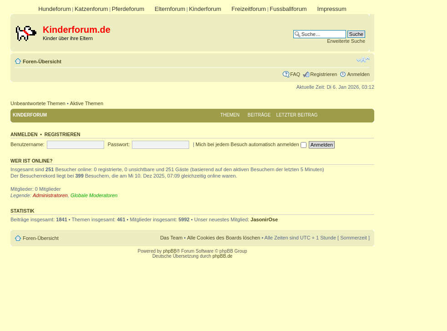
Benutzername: (27, 144)
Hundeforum (54, 8)
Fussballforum (288, 8)
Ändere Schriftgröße (363, 60)
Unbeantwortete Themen (37, 103)
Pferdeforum (128, 8)
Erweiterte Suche (346, 41)
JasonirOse (264, 219)
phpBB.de (222, 256)
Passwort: (119, 144)
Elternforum (170, 8)
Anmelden (358, 74)
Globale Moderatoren (93, 195)
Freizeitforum (248, 8)
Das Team (171, 237)
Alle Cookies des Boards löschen (223, 237)
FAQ (295, 74)
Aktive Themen (86, 103)
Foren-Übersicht (42, 61)
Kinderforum (205, 8)
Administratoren (50, 195)
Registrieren (323, 74)
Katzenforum (91, 8)
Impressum (331, 8)
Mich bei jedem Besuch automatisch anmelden (251, 144)
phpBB (169, 251)
